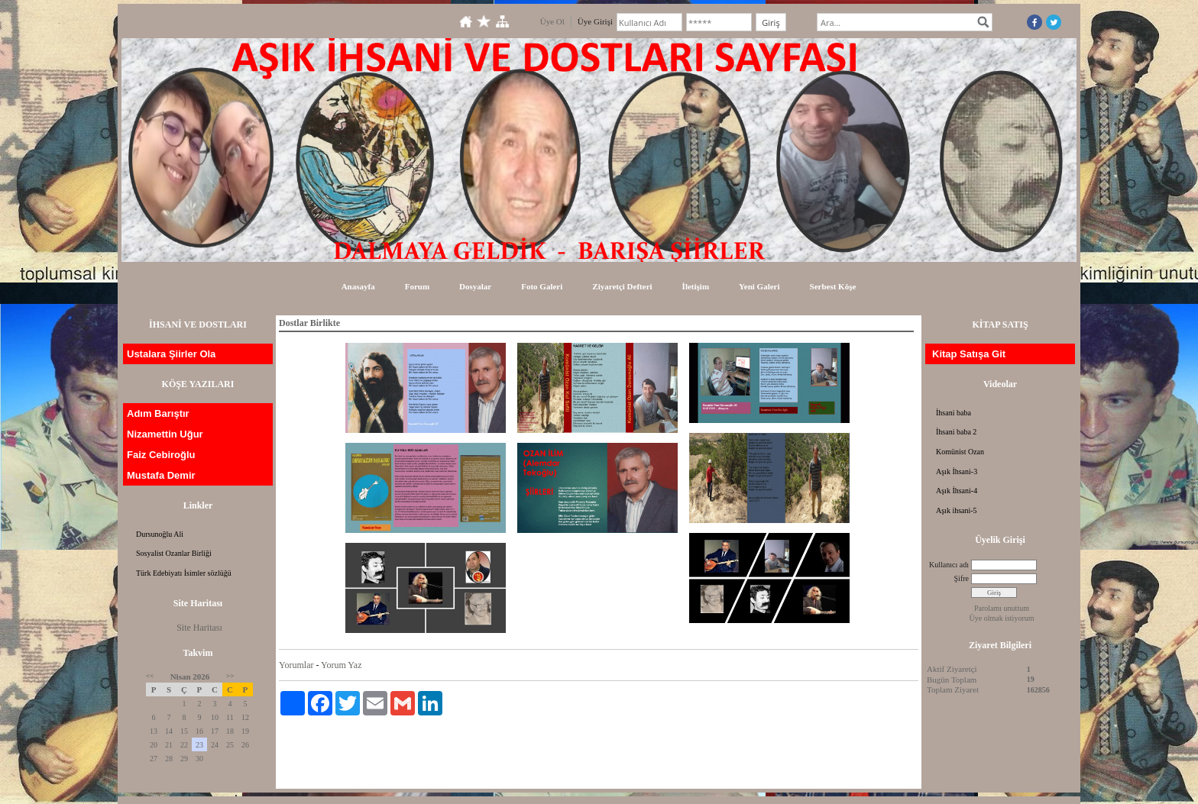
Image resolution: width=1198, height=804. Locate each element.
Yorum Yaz (341, 665)
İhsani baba (953, 412)
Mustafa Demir (161, 475)
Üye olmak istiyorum (1002, 618)
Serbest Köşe (833, 286)
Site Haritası (199, 627)
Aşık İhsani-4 (956, 490)
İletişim (695, 286)
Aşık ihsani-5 (956, 510)
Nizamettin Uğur (165, 434)
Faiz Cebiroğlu (161, 454)
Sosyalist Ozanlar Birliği (174, 553)
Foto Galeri (541, 286)
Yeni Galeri (759, 286)
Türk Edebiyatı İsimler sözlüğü (184, 573)
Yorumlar (296, 665)
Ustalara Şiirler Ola (171, 354)
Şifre (961, 578)
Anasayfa (358, 286)
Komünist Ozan (960, 451)
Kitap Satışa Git (968, 354)
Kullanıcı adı (949, 564)
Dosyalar (475, 286)
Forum (417, 286)
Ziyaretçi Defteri (622, 286)
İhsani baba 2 (956, 432)
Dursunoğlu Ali (159, 534)
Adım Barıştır (158, 413)
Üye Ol (552, 21)
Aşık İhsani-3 (956, 471)
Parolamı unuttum (1001, 608)
